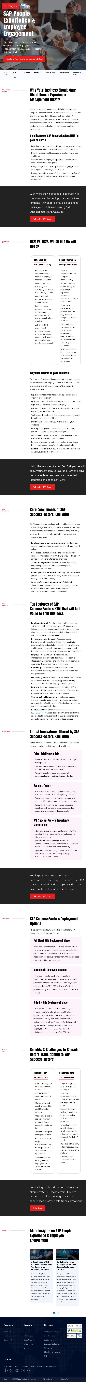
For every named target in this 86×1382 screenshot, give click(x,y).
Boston (15, 1366)
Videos (26, 1348)
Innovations (49, 72)
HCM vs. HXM (14, 75)
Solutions (25, 72)
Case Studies (29, 1340)
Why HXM (6, 74)
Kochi (45, 1366)
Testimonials (8, 1336)
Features (37, 72)
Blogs (26, 1332)
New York (7, 1366)
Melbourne (24, 1366)
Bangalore (53, 1366)
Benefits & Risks (76, 74)
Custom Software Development (51, 1334)
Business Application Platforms (52, 1346)
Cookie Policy (65, 1379)
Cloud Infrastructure (52, 1352)
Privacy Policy (48, 1379)
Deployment (64, 72)
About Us (7, 1332)
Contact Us (8, 1340)
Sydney (33, 1366)
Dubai (39, 1366)
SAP (45, 1356)
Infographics (28, 1344)
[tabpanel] (41, 1279)
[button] (24, 59)
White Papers (29, 1336)
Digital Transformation (52, 1340)
